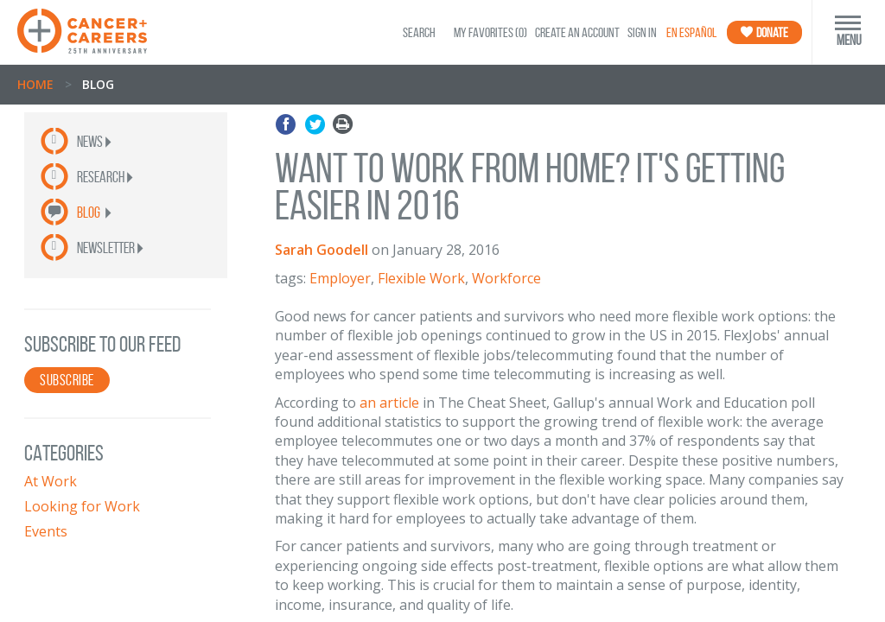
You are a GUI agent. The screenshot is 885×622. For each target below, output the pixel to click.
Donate (764, 32)
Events (45, 531)
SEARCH (419, 32)
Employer (340, 278)
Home (35, 84)
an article (389, 402)
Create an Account (577, 32)
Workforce (506, 278)
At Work (50, 481)
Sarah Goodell (321, 249)
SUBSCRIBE (67, 380)
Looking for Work (82, 506)
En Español (691, 32)
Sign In (642, 32)
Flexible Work (421, 278)
